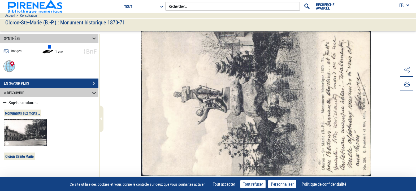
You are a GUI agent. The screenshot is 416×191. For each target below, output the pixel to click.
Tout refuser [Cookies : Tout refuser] (253, 184)
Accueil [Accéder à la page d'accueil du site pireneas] (10, 15)
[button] (9, 65)
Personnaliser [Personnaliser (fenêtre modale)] (282, 184)
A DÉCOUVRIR (51, 92)
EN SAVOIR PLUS (51, 83)
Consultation (28, 15)
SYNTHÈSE (51, 38)
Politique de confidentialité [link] (324, 184)
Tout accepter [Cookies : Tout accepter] (224, 184)
